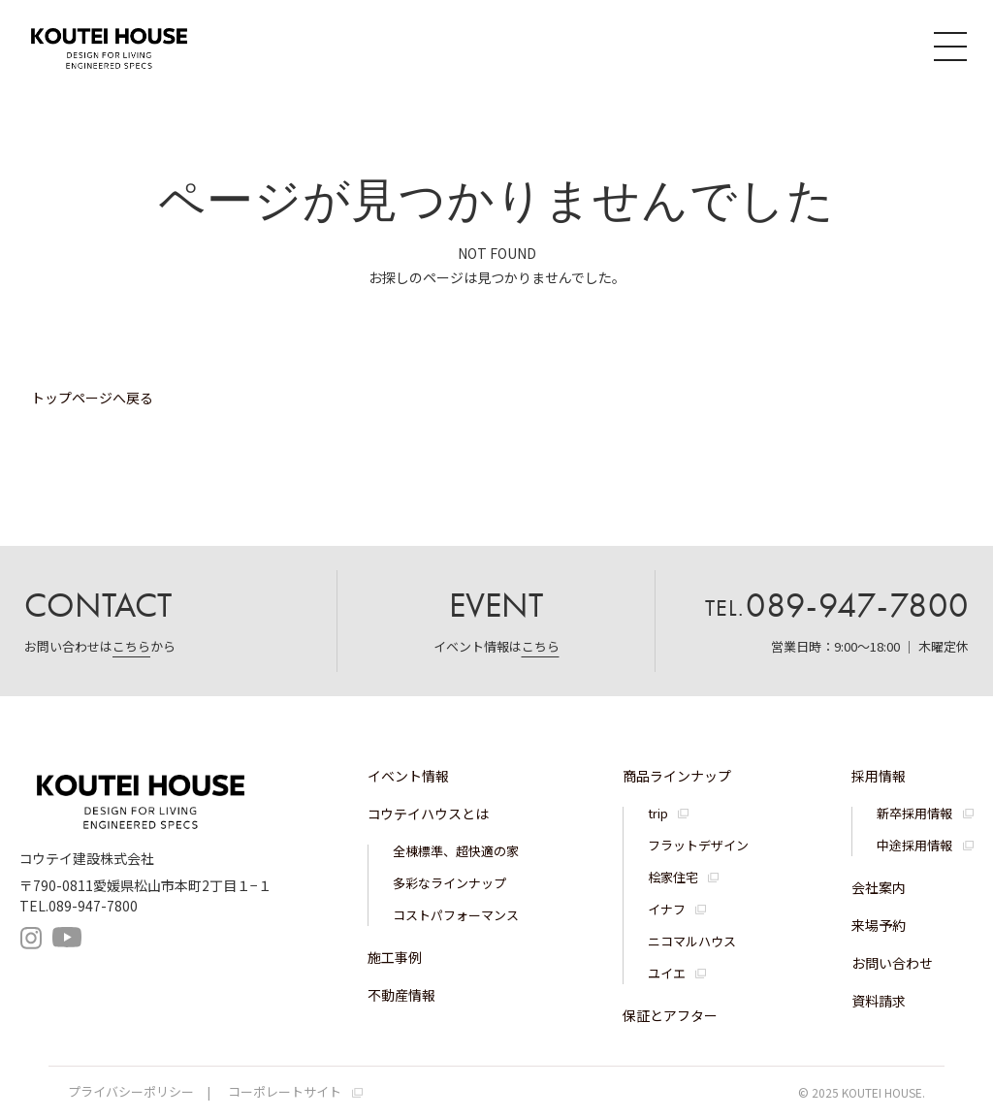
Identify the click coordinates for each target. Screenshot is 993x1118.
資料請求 (878, 1000)
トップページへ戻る (92, 397)
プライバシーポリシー (131, 1091)
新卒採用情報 (914, 813)
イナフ (667, 909)
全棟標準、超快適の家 (456, 851)
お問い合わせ (892, 963)
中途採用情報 (914, 845)
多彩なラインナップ (449, 883)
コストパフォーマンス (456, 915)
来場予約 (878, 925)
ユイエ (667, 973)
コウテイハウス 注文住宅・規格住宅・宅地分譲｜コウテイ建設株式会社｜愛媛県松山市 (121, 45)
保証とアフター (670, 1015)
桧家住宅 (673, 877)
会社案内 (878, 887)
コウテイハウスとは (428, 813)
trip (658, 813)
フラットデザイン (698, 845)
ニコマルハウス (692, 941)
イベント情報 (408, 775)
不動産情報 (401, 995)
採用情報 (878, 775)
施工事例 (395, 957)
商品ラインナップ (677, 775)
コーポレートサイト (284, 1091)
